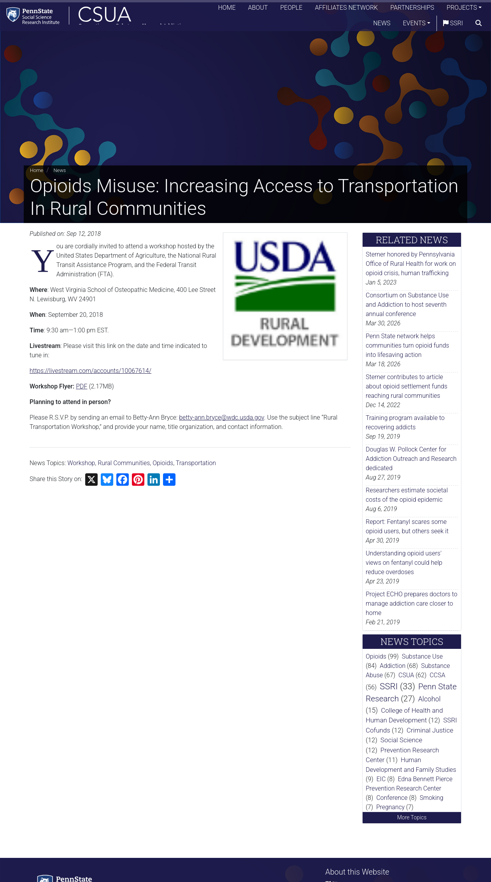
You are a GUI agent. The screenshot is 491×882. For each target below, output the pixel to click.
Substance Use (422, 656)
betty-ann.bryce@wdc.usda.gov (221, 417)
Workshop (81, 463)
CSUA (406, 675)
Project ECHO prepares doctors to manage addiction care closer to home (412, 603)
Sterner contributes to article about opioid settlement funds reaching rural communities (406, 386)
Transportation (196, 463)
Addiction (392, 665)
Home (226, 9)
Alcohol (429, 699)
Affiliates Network (346, 9)
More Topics (412, 817)
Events (414, 25)
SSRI (453, 25)
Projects (462, 9)
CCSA (437, 675)
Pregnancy (390, 807)
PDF (81, 386)
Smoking (432, 797)
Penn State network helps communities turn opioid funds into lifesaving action (407, 345)
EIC (381, 779)
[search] (478, 25)
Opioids (163, 463)
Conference (391, 797)
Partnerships (412, 9)
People (291, 9)
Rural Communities (124, 463)
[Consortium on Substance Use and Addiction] (99, 17)
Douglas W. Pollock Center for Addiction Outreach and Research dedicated (411, 459)
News (381, 25)
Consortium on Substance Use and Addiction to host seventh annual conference (407, 305)
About (258, 9)
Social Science (402, 740)
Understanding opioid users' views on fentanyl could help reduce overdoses (404, 563)
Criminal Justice (430, 730)
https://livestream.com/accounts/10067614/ (90, 370)
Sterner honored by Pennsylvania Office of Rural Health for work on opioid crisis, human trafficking (411, 264)
